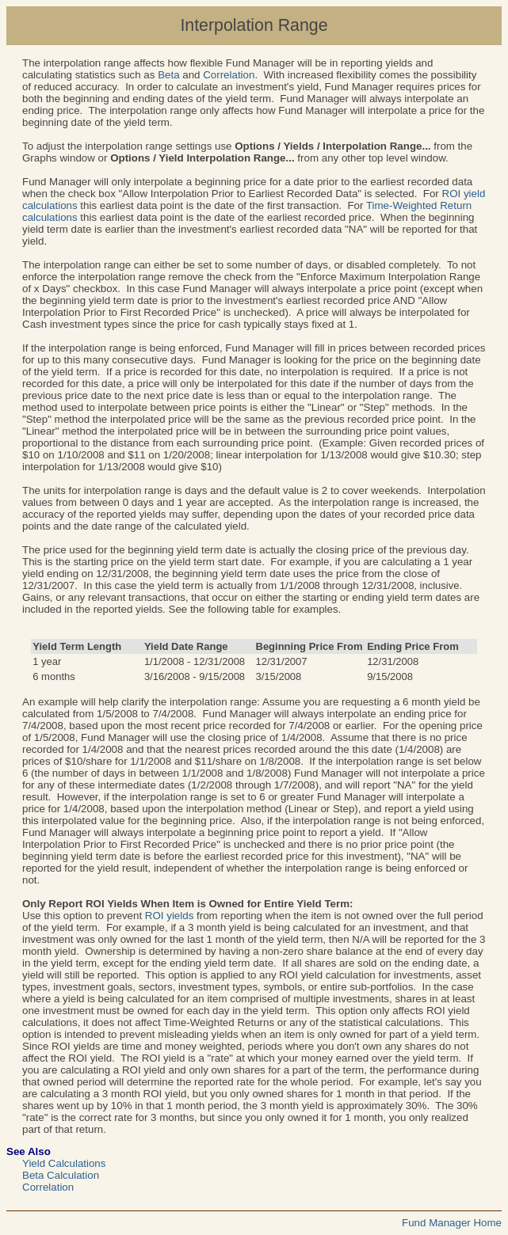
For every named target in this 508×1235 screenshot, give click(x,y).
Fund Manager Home (452, 1223)
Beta (168, 75)
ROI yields (169, 916)
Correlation (228, 75)
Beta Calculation (60, 1175)
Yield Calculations (63, 1163)
